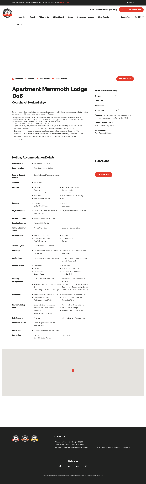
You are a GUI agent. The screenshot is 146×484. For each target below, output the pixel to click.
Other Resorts (103, 17)
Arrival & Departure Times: (19, 229)
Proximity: (16, 251)
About (19, 24)
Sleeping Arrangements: (17, 280)
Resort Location (18, 168)
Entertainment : (18, 318)
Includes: (15, 203)
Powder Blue (100, 475)
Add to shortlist (45, 79)
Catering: (15, 183)
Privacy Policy (101, 447)
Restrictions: (17, 330)
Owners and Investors (85, 17)
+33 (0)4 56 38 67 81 (77, 445)
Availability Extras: (19, 218)
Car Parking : (17, 258)
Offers (70, 17)
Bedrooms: (99, 101)
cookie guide (64, 3)
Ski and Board (58, 17)
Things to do (44, 17)
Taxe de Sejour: (18, 246)
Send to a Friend (62, 79)
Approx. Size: (100, 110)
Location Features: (19, 223)
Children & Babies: (19, 323)
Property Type (17, 163)
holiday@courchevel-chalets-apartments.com (71, 447)
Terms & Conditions (113, 447)
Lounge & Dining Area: (18, 306)
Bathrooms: (99, 106)
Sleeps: (97, 96)
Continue (130, 3)
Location (31, 79)
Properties (21, 17)
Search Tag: (16, 335)
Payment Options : (19, 211)
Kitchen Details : (101, 130)
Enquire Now (125, 17)
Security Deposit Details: (18, 176)
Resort (32, 17)
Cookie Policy (125, 447)
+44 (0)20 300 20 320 (131, 9)
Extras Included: (101, 123)
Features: (98, 115)
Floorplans (19, 79)
